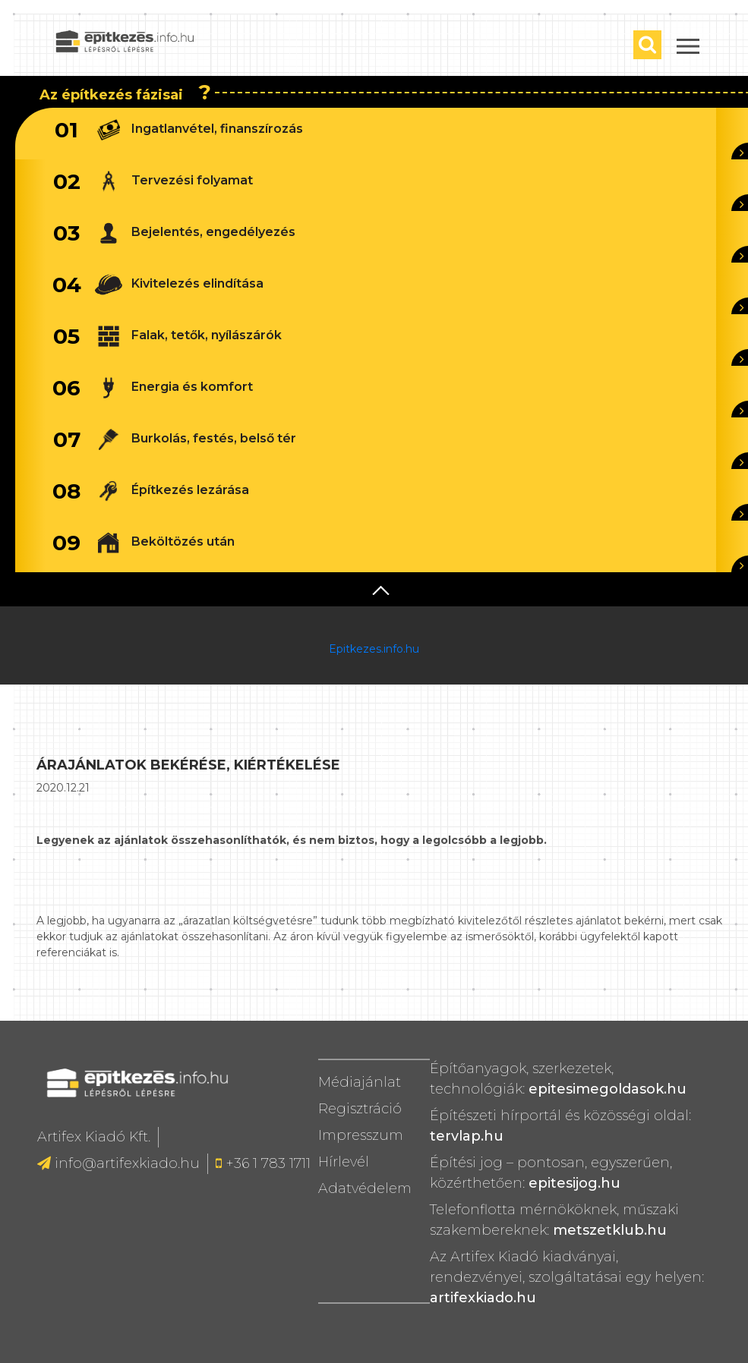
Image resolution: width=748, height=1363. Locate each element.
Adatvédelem (365, 1188)
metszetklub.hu (610, 1230)
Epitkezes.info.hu (374, 649)
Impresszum (360, 1135)
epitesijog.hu (574, 1183)
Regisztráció (360, 1108)
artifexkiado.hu (483, 1297)
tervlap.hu (466, 1136)
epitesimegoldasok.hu (607, 1089)
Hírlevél (343, 1162)
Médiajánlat (359, 1082)
